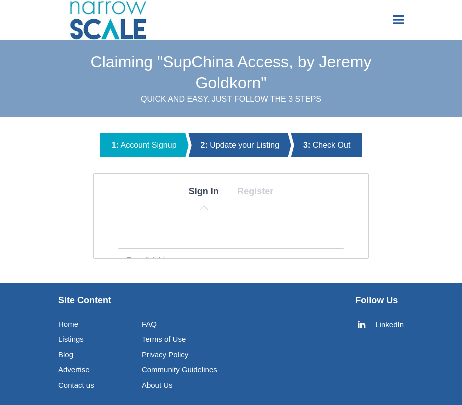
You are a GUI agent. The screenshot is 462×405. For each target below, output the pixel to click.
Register (255, 191)
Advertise (74, 369)
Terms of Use (164, 339)
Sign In (204, 191)
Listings (71, 339)
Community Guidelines (179, 369)
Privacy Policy (165, 354)
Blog (65, 354)
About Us (157, 385)
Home (68, 324)
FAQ (149, 324)
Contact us (76, 385)
